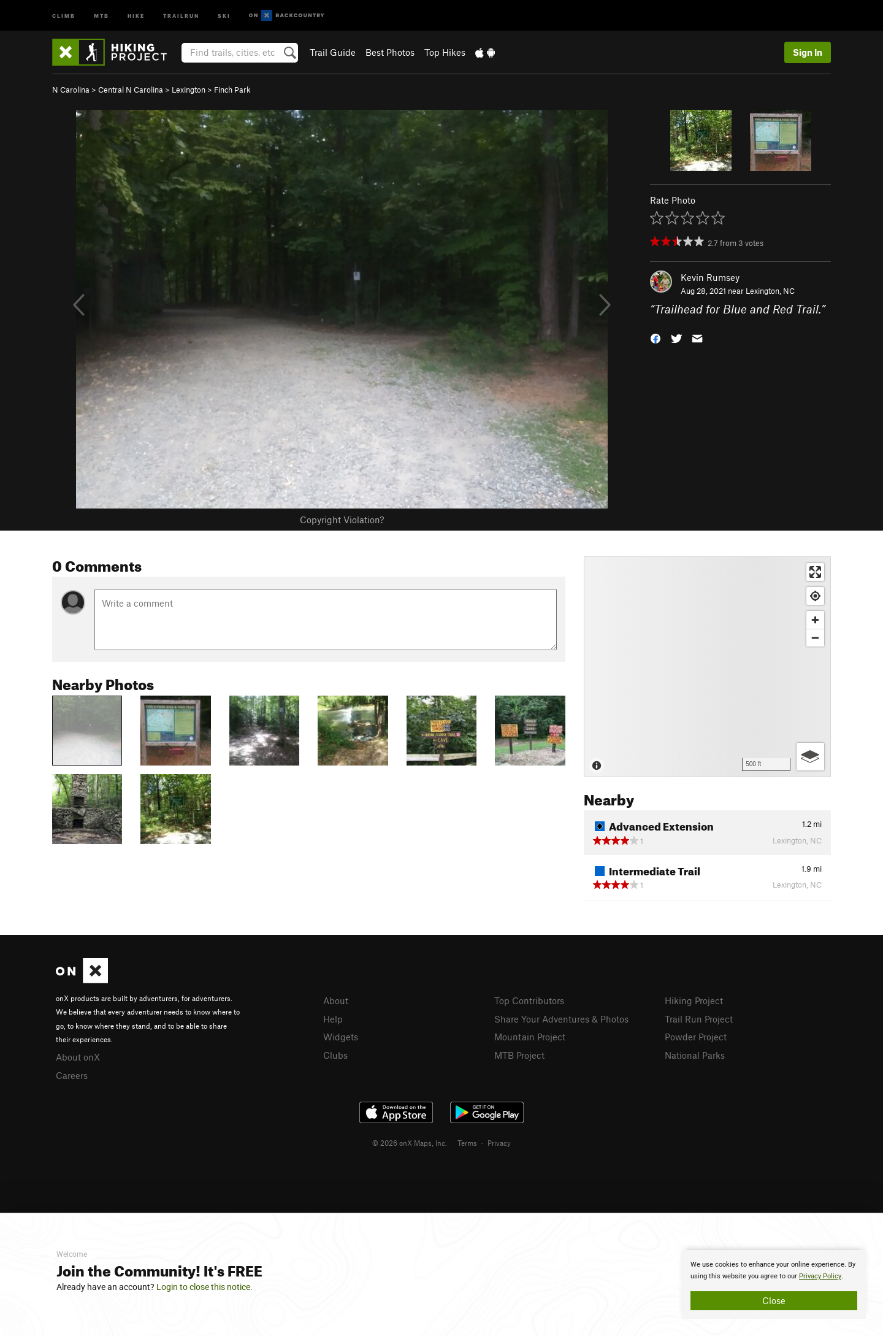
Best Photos (390, 52)
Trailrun (181, 15)
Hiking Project (694, 1000)
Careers (72, 1075)
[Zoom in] (815, 620)
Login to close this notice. (204, 1287)
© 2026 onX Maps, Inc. (409, 1142)
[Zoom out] (815, 638)
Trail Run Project (699, 1018)
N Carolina (71, 89)
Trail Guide (333, 52)
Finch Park (232, 89)
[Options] (810, 756)
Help (333, 1018)
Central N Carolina (130, 89)
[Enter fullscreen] (815, 572)
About (335, 1000)
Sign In (807, 52)
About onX (78, 1056)
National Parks (695, 1055)
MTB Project (519, 1055)
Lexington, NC (770, 291)
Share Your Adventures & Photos (561, 1018)
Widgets (340, 1036)
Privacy (499, 1142)
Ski (224, 15)
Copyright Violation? (342, 519)
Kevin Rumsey (710, 277)
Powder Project (696, 1036)
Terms (467, 1142)
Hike (136, 15)
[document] (773, 1284)
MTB (101, 15)
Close (774, 1300)
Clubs (335, 1055)
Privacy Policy (820, 1276)
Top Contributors (529, 1000)
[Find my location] (815, 596)
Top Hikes (444, 52)
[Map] (707, 667)
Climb (63, 15)
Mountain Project (529, 1036)
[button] (655, 338)
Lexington (188, 89)
